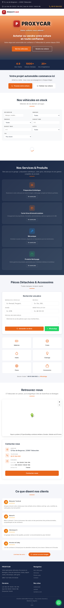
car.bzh (36, 589)
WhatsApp (52, 328)
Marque (35, 112)
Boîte (35, 126)
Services (36, 573)
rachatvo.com (38, 592)
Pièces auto (37, 575)
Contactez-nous (32, 473)
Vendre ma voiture (42, 49)
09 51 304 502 (55, 6)
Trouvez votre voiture (20, 86)
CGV (32, 605)
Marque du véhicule (12, 300)
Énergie (7, 119)
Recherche (8, 112)
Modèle (35, 300)
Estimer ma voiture (45, 86)
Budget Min (37, 119)
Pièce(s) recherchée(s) (13, 315)
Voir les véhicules (21, 49)
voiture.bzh (37, 587)
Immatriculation (39, 307)
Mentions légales (32, 601)
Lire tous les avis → (20, 554)
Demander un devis (24, 328)
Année (7, 307)
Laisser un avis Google (39, 554)
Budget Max (8, 126)
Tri (5, 133)
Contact (36, 578)
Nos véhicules (38, 570)
